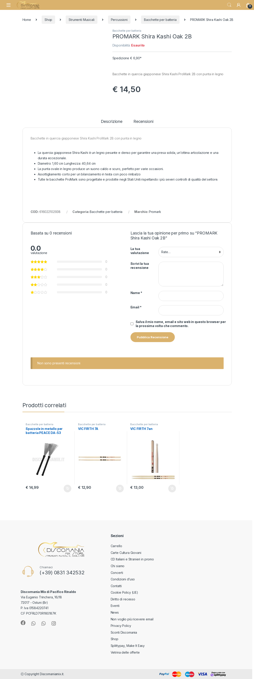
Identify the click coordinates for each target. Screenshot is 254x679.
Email (136, 307)
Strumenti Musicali (81, 20)
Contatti (116, 586)
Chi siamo (118, 566)
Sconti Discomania (124, 632)
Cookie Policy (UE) (124, 592)
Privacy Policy (121, 626)
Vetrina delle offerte (125, 652)
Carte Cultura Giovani (126, 553)
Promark (155, 212)
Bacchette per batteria (160, 20)
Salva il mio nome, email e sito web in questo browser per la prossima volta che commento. (181, 324)
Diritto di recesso (123, 599)
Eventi (115, 606)
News (115, 612)
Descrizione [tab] (111, 121)
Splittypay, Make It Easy (128, 646)
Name (136, 293)
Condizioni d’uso (123, 579)
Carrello (116, 546)
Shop (48, 20)
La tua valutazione (139, 251)
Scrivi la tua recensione (139, 266)
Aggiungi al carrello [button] (67, 488)
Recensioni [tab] (143, 121)
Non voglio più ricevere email (132, 619)
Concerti (117, 573)
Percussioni (119, 20)
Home (26, 20)
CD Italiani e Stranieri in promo (132, 559)
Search (229, 4)
